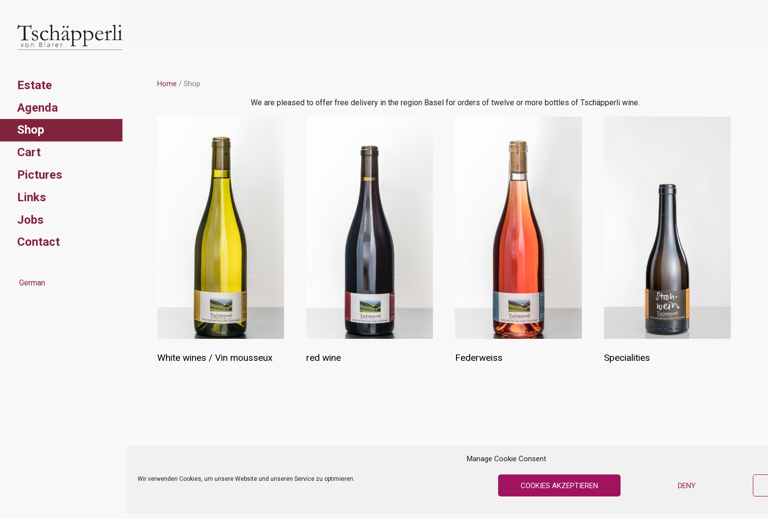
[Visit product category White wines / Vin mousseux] (220, 243)
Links (31, 197)
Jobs (30, 220)
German (31, 282)
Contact (38, 242)
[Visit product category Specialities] (667, 243)
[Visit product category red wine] (369, 243)
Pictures (39, 175)
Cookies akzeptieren (559, 485)
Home (167, 83)
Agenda (37, 108)
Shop (30, 130)
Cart (29, 152)
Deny (687, 485)
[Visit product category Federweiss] (518, 243)
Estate (34, 85)
